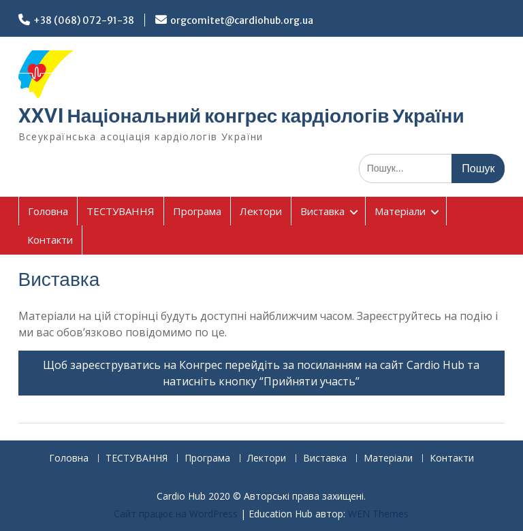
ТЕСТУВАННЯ (120, 211)
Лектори (261, 211)
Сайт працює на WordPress (176, 513)
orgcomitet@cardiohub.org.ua (241, 20)
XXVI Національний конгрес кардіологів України (241, 115)
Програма (197, 211)
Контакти (50, 239)
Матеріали (400, 211)
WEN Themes (378, 513)
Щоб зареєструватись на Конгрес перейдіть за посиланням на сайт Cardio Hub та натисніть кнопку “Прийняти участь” (261, 373)
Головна (48, 211)
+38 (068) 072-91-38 (83, 20)
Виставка (322, 211)
